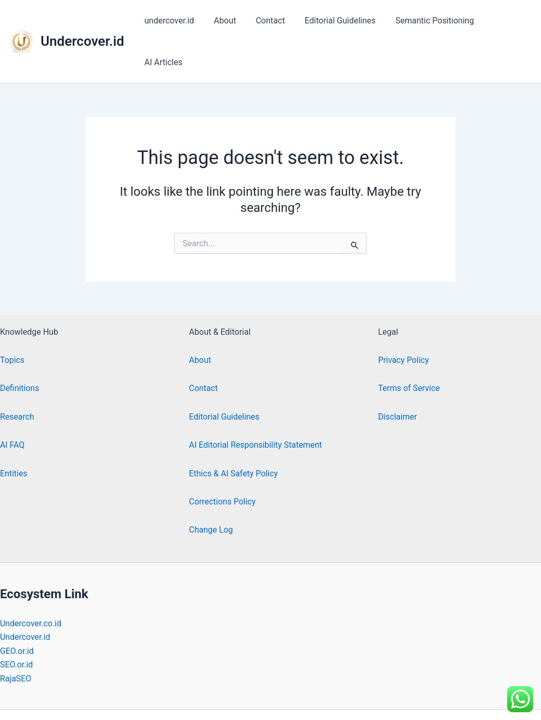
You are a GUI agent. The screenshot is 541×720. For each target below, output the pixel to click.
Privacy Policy (404, 318)
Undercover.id (82, 20)
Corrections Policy (222, 460)
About (228, 21)
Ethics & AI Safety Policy (233, 432)
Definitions (20, 347)
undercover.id (175, 21)
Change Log (211, 488)
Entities (14, 432)
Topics (12, 318)
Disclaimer (397, 375)
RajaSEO (16, 637)
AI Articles (503, 21)
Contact (270, 21)
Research (17, 375)
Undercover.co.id (31, 582)
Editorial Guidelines (336, 21)
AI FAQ (12, 403)
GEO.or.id (17, 609)
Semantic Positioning (428, 21)
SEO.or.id (16, 623)
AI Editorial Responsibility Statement (256, 403)
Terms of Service (409, 347)
